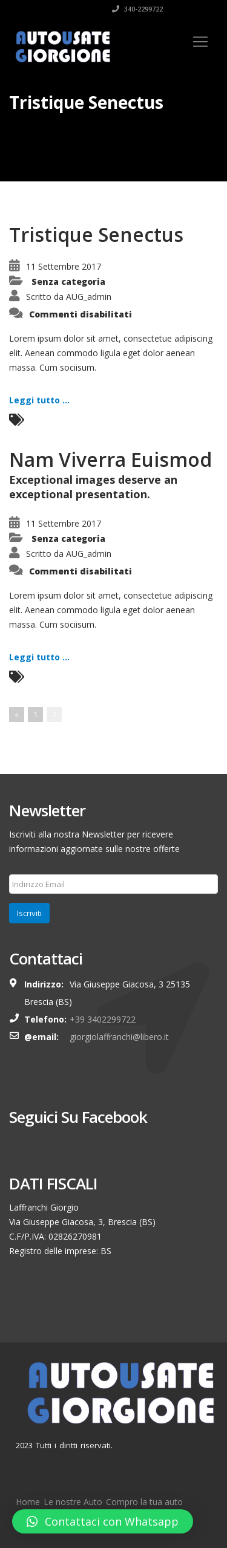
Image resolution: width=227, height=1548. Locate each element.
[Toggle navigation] (200, 42)
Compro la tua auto (144, 1501)
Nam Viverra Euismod (110, 459)
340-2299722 (137, 9)
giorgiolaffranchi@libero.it (119, 1036)
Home (28, 1501)
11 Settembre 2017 (63, 266)
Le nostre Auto (73, 1501)
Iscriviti (29, 913)
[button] (102, 1521)
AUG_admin (88, 296)
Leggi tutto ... (39, 400)
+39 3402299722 (103, 1019)
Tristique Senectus (96, 234)
